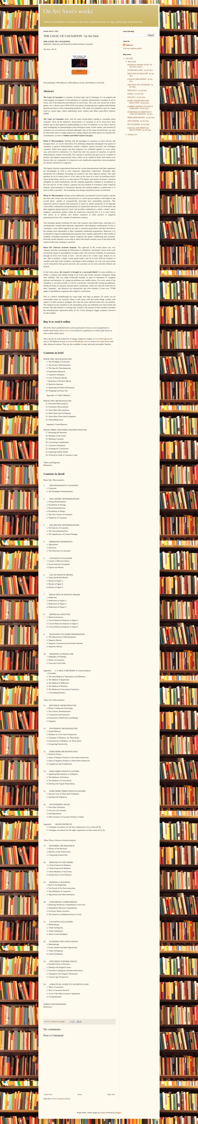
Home (80, 1095)
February (131, 135)
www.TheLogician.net (103, 339)
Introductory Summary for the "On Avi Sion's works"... (139, 66)
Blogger (118, 1113)
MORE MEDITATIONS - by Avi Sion (140, 118)
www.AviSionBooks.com (78, 341)
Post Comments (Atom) (61, 1099)
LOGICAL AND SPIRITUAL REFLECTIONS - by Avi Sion (139, 129)
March (130, 62)
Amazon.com (91, 328)
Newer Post (48, 1095)
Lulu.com (68, 330)
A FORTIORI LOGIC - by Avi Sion (140, 70)
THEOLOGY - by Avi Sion (137, 90)
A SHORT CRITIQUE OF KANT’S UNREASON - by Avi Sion (140, 107)
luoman (103, 1113)
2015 (128, 58)
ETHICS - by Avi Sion (135, 94)
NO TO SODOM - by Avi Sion (138, 124)
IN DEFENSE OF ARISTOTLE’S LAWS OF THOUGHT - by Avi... (140, 113)
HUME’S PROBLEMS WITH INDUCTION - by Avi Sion (138, 102)
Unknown (129, 45)
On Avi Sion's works (68, 11)
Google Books (104, 341)
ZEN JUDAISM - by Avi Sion (138, 121)
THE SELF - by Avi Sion (136, 97)
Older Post (111, 1095)
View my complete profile (132, 48)
